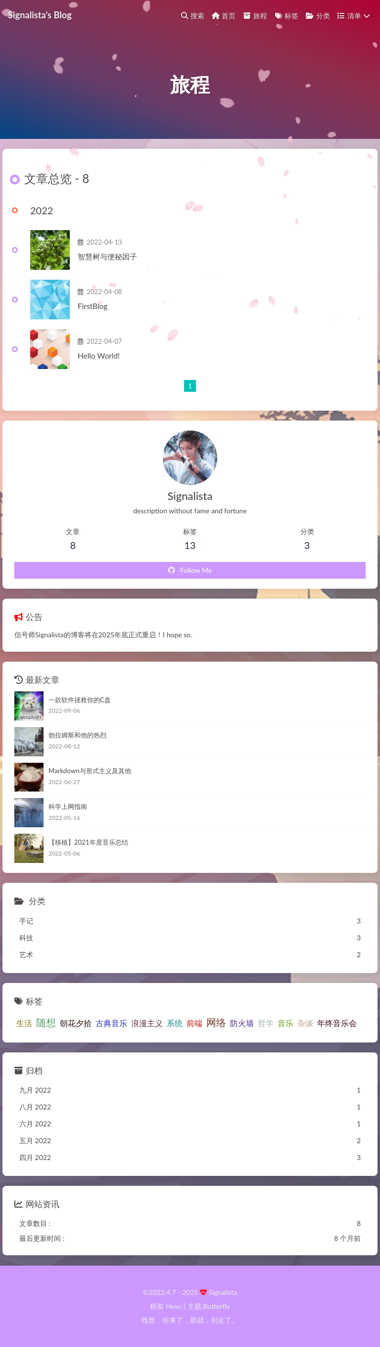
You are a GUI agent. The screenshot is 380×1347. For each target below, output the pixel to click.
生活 (24, 1023)
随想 (46, 1022)
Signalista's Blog (40, 14)
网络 (216, 1022)
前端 (194, 1023)
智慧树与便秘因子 (107, 256)
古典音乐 (111, 1023)
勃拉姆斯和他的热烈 (77, 735)
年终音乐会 (337, 1023)
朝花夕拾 (76, 1023)
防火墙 (242, 1023)
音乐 (285, 1023)
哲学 (266, 1023)
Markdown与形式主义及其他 (89, 771)
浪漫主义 (147, 1023)
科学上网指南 (67, 806)
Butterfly (216, 1306)
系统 (175, 1023)
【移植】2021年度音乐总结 (88, 842)
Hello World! (99, 355)
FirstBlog (92, 306)
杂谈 (305, 1023)
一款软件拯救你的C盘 (79, 700)
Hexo (174, 1306)
